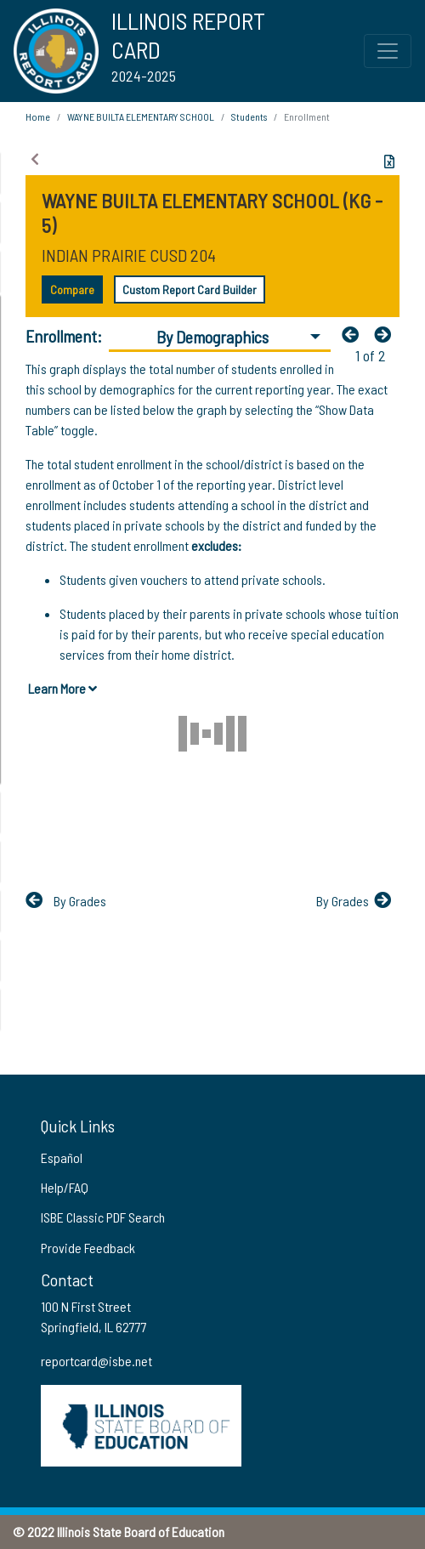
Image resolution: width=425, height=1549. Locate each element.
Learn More (62, 688)
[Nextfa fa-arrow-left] (387, 334)
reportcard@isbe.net (96, 1361)
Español (61, 1157)
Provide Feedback (88, 1248)
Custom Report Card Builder (189, 289)
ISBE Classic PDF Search (103, 1217)
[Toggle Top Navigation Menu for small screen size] (387, 51)
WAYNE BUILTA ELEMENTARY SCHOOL (140, 116)
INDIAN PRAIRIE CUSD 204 (129, 255)
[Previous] (354, 334)
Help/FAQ (64, 1187)
